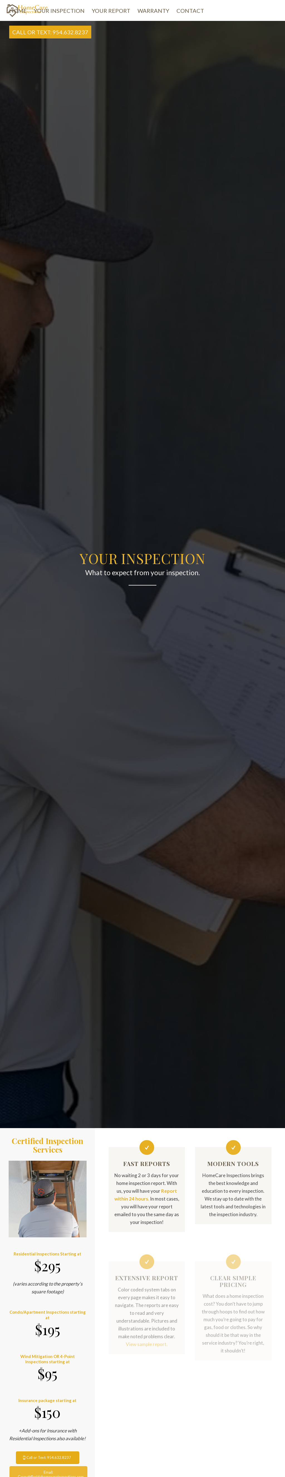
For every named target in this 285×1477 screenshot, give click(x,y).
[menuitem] (18, 10)
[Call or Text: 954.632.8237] (47, 1457)
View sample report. (147, 1344)
